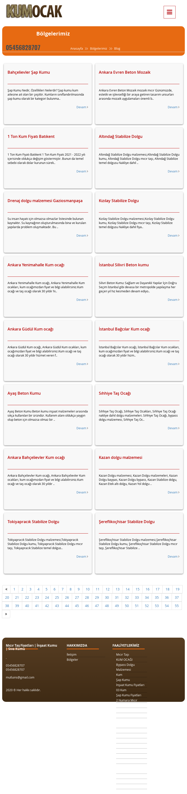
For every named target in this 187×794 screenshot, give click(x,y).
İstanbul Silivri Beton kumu (124, 265)
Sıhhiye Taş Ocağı (115, 393)
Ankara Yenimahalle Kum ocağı (36, 265)
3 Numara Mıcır (126, 705)
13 (118, 589)
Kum (119, 675)
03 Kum (121, 690)
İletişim (71, 654)
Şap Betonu (124, 781)
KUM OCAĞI (124, 659)
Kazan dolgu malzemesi (120, 457)
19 (177, 589)
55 (177, 605)
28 (87, 597)
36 (167, 597)
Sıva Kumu (123, 776)
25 (57, 597)
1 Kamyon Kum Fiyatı (130, 710)
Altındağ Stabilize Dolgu (120, 136)
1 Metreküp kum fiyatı (131, 741)
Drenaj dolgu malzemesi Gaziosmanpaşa (45, 200)
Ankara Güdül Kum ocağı (30, 329)
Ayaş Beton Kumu (24, 393)
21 (17, 597)
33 (137, 597)
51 (137, 605)
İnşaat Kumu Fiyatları (130, 685)
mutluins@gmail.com (20, 677)
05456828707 (23, 47)
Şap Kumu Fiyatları (128, 695)
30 (107, 597)
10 (88, 589)
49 (117, 605)
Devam (82, 107)
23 (37, 597)
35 (157, 597)
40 (27, 605)
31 (117, 597)
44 (67, 605)
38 (7, 605)
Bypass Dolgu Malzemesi (125, 667)
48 (107, 605)
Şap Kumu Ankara (128, 756)
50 (127, 605)
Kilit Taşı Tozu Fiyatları (131, 730)
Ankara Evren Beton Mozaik (124, 72)
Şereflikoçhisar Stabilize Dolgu (127, 521)
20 (7, 597)
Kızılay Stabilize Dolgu (119, 200)
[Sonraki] (6, 614)
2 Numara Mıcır (126, 700)
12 (108, 589)
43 (57, 605)
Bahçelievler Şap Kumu (29, 72)
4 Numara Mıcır (126, 746)
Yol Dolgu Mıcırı (126, 736)
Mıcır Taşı (122, 654)
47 (97, 605)
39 (17, 605)
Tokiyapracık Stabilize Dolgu (33, 521)
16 (148, 589)
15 (138, 589)
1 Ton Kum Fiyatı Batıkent (31, 136)
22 (27, 597)
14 (128, 589)
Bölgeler (72, 659)
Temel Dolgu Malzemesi (124, 768)
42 (47, 605)
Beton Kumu (124, 761)
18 (167, 589)
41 (37, 605)
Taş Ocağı (122, 751)
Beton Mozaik (125, 786)
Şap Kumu (123, 680)
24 (47, 597)
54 (167, 605)
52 (147, 605)
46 (87, 605)
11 (98, 589)
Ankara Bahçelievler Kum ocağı (36, 457)
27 (77, 597)
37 (177, 597)
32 (127, 597)
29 (97, 597)
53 (157, 605)
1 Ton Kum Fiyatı (127, 715)
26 (67, 597)
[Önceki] (6, 589)
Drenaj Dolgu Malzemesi (125, 723)
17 (157, 589)
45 (77, 605)
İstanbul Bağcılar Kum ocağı (124, 329)
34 (147, 597)
